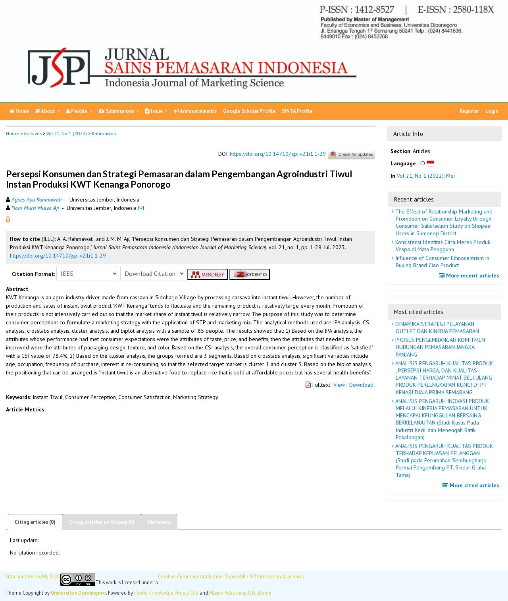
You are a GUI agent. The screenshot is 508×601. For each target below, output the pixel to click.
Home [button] (12, 133)
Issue (154, 111)
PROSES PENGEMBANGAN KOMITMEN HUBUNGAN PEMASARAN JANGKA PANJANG (439, 347)
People (77, 111)
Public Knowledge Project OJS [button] (166, 592)
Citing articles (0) (35, 522)
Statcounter (18, 576)
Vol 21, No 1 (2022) (66, 133)
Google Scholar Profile (249, 111)
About (45, 111)
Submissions (117, 111)
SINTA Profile (297, 111)
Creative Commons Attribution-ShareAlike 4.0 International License (230, 577)
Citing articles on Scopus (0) (102, 522)
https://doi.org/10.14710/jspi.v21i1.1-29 (278, 154)
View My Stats (45, 577)
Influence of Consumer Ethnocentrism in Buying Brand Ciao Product (441, 261)
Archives (33, 133)
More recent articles (470, 275)
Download (361, 384)
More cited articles (471, 485)
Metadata (159, 522)
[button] (8, 219)
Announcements (195, 111)
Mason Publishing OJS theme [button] (240, 592)
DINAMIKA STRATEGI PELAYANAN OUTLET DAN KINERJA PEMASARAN (436, 327)
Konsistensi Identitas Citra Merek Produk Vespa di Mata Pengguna (442, 245)
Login (491, 111)
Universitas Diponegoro (78, 592)
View (339, 384)
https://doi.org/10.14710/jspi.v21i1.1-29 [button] (58, 255)
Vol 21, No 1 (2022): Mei (426, 175)
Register (469, 111)
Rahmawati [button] (104, 133)
